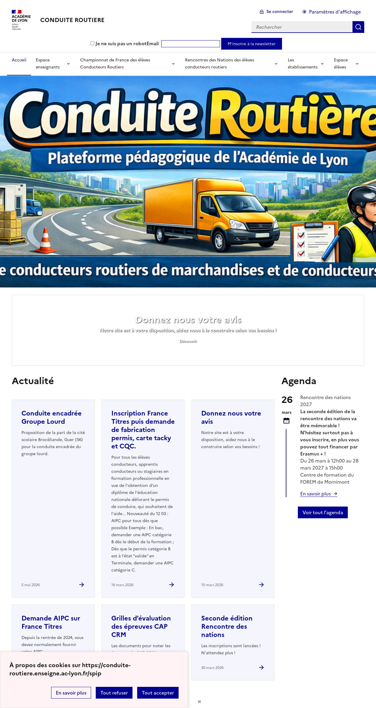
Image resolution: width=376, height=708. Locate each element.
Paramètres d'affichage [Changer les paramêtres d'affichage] (335, 11)
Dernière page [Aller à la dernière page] (199, 701)
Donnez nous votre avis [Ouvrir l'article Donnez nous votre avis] (231, 417)
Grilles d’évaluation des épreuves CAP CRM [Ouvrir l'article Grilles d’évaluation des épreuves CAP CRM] (141, 626)
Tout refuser (114, 692)
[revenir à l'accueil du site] (72, 20)
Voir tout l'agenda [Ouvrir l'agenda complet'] (323, 512)
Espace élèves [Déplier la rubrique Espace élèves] (341, 63)
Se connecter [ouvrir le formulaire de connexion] (279, 12)
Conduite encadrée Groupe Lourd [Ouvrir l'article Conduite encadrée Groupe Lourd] (51, 417)
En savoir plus (71, 692)
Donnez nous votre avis (188, 319)
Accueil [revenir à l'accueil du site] (19, 60)
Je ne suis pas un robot (118, 43)
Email (153, 43)
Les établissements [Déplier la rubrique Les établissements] (303, 63)
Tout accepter (158, 692)
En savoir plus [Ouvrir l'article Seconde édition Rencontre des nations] (315, 493)
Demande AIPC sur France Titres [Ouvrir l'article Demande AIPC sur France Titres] (50, 622)
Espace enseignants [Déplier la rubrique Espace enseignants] (48, 63)
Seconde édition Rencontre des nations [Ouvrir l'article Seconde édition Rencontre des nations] (227, 626)
